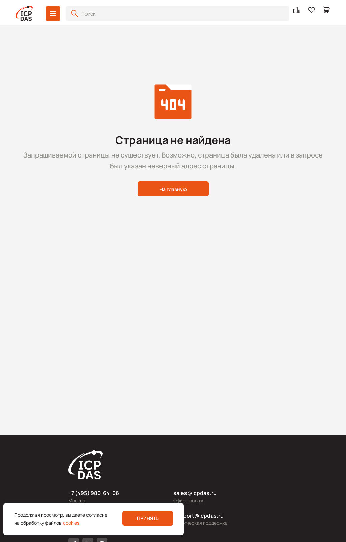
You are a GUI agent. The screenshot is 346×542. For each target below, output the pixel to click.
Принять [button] (148, 518)
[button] (53, 13)
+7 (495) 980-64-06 (93, 493)
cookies (71, 523)
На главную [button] (173, 189)
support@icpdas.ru (198, 515)
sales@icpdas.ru (195, 493)
